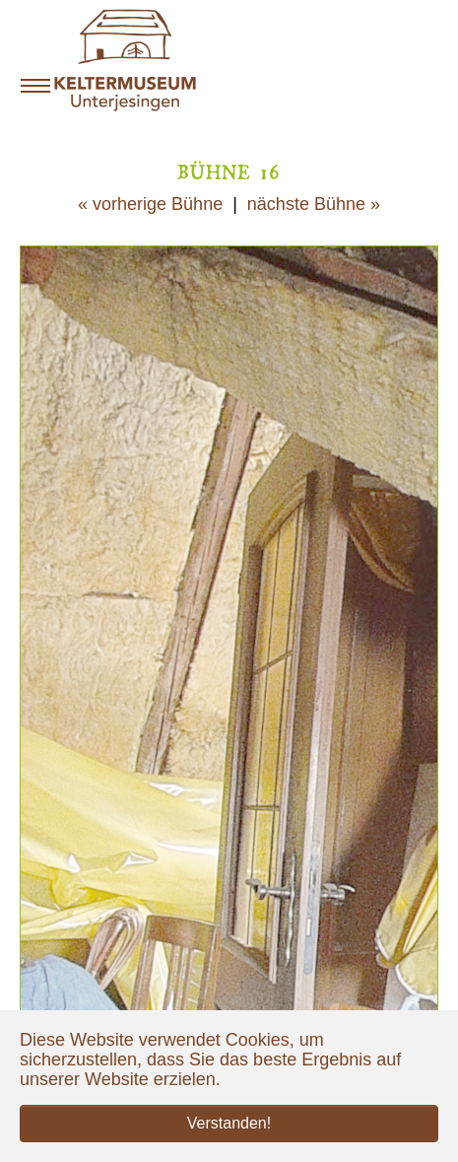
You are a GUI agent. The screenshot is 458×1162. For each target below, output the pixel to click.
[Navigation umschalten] (35, 86)
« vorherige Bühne (150, 204)
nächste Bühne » (313, 204)
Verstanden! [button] (229, 1123)
